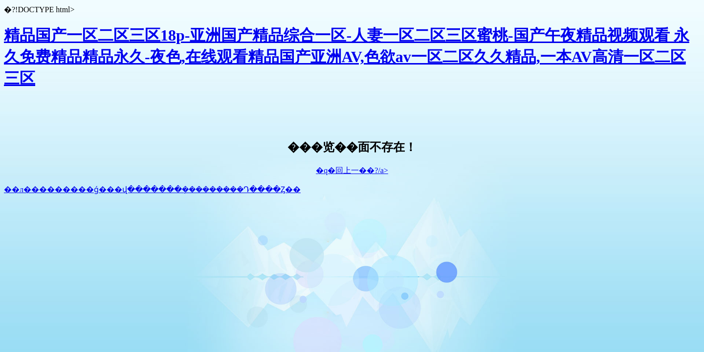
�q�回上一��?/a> (352, 170)
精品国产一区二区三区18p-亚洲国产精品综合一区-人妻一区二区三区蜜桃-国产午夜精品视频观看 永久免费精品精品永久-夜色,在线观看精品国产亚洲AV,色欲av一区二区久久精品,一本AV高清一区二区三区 (346, 56)
